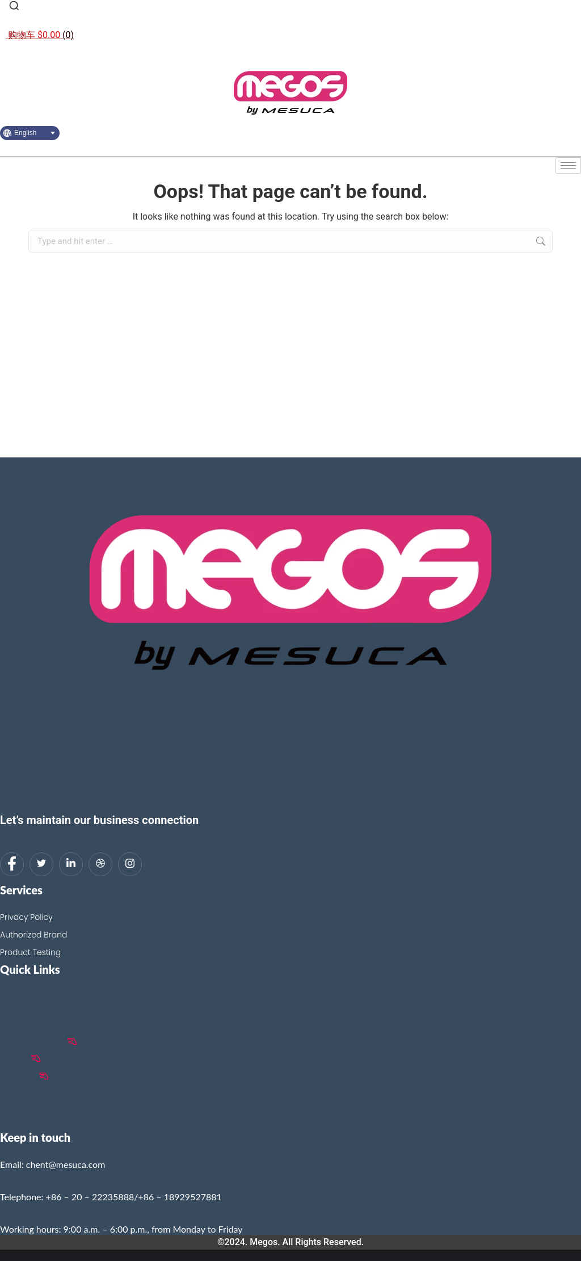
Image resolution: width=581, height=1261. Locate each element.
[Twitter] (41, 864)
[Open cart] (40, 35)
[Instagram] (130, 864)
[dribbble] (100, 864)
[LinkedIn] (71, 864)
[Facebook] (12, 864)
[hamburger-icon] (568, 165)
